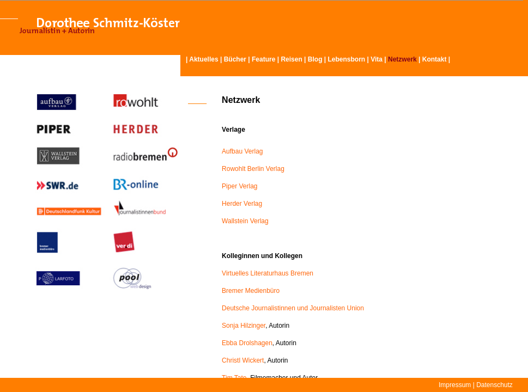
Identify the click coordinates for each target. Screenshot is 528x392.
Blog (315, 59)
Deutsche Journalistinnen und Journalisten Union (293, 308)
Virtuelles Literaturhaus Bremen (267, 273)
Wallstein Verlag (245, 221)
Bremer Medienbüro (251, 291)
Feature (263, 59)
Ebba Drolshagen (247, 343)
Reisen (291, 59)
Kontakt (434, 59)
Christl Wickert (243, 360)
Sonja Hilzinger (243, 325)
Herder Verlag (242, 203)
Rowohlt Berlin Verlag (253, 169)
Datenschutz (494, 385)
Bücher (235, 59)
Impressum (455, 385)
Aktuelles (203, 59)
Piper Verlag (239, 186)
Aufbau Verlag (242, 151)
